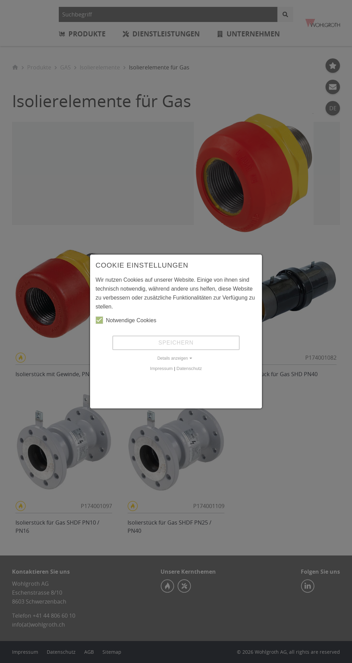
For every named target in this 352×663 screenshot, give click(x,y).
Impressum (161, 368)
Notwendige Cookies (126, 320)
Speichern (176, 343)
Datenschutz (189, 368)
